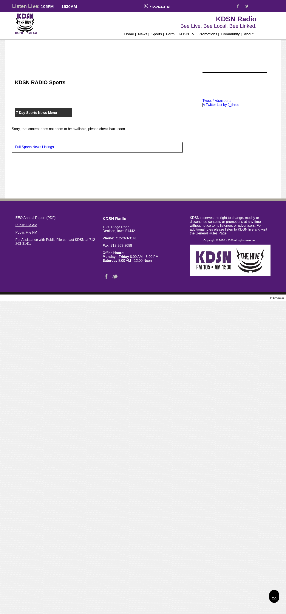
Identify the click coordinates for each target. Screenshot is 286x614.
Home (130, 34)
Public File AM (26, 225)
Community (231, 34)
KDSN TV (187, 34)
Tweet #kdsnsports (217, 100)
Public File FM (26, 232)
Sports (157, 34)
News (143, 34)
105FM (47, 6)
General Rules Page (211, 233)
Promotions (209, 34)
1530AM (69, 6)
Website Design (262, 298)
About (249, 34)
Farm (171, 34)
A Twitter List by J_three (221, 105)
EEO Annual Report (30, 218)
